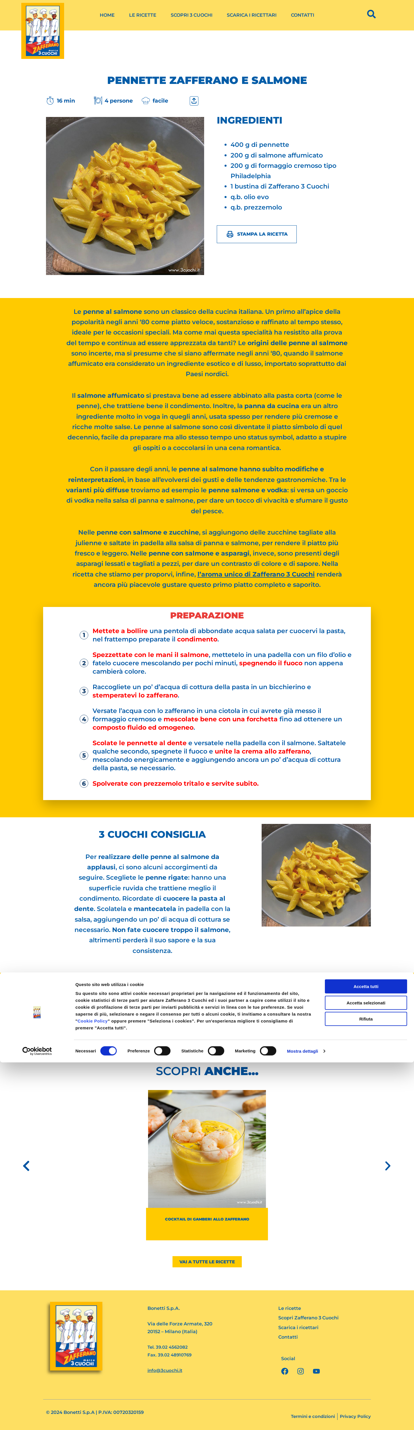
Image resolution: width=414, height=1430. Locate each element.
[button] (26, 1166)
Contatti (302, 15)
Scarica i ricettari (252, 15)
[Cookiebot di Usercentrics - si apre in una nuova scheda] (37, 1418)
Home (107, 15)
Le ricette (142, 15)
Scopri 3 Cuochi (191, 15)
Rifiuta (366, 1386)
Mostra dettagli (302, 1418)
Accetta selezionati (365, 1370)
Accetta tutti (366, 1354)
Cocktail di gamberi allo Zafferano (207, 1219)
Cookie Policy (93, 1388)
